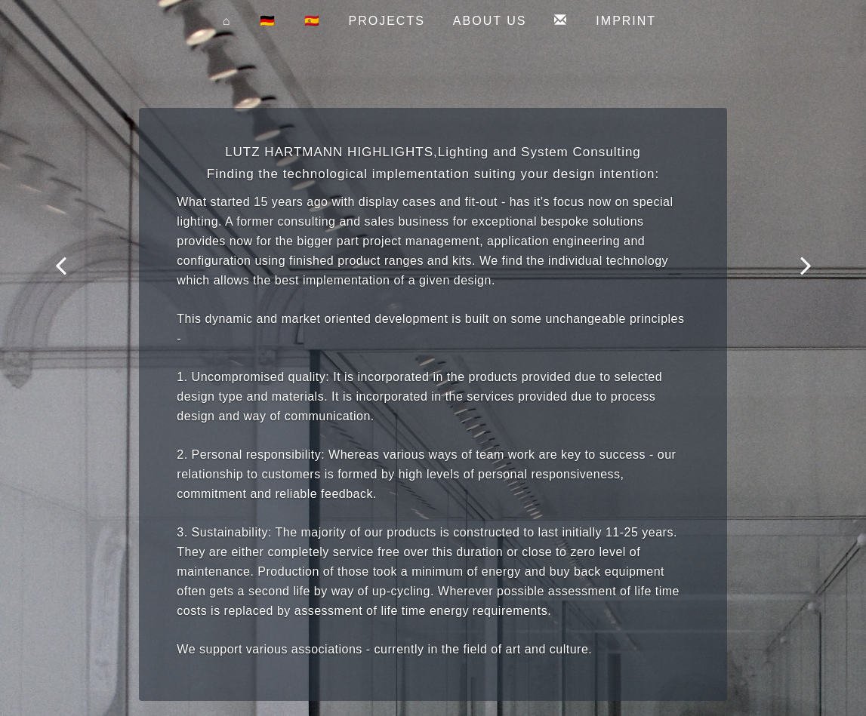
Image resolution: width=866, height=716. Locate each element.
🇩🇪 (268, 20)
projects (387, 20)
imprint (626, 20)
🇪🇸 (312, 20)
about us (490, 20)
